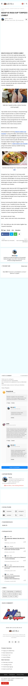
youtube (9, 515)
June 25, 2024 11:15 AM (15, 446)
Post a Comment (14, 467)
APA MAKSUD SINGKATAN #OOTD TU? (14, 539)
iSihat (16, 596)
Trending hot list (7, 664)
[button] (26, 3)
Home (2, 8)
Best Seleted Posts (8, 653)
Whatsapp (15, 234)
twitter (21, 515)
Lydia (7, 423)
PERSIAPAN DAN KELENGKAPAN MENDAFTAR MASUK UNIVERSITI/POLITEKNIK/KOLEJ (12, 577)
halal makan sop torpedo (20, 143)
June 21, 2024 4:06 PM (10, 392)
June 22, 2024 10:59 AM (15, 408)
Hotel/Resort (18, 591)
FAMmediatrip (10, 591)
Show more (24, 266)
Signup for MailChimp (8, 650)
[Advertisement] (14, 37)
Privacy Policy (20, 674)
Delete (13, 403)
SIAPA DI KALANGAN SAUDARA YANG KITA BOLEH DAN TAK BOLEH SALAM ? (14, 549)
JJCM (9, 594)
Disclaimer (12, 674)
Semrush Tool (6, 655)
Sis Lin (14, 256)
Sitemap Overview (8, 662)
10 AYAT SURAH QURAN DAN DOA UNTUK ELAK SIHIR (14, 567)
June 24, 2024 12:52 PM (11, 425)
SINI (14, 170)
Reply (9, 403)
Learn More (10, 680)
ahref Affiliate (6, 657)
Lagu (20, 594)
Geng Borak (9, 391)
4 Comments (24, 375)
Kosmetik (15, 594)
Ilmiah (8, 230)
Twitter (11, 234)
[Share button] (19, 234)
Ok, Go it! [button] (5, 683)
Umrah (11, 596)
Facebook (6, 234)
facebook (9, 511)
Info (13, 230)
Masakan (7, 8)
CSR (4, 591)
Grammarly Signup (8, 667)
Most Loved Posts (7, 669)
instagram (21, 511)
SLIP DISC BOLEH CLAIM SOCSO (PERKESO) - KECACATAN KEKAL (15, 558)
